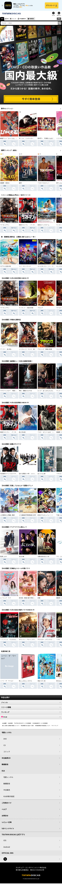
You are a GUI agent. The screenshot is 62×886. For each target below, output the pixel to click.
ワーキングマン (4, 225)
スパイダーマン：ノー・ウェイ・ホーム (49, 266)
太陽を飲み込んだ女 (43, 556)
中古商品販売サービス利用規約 (40, 723)
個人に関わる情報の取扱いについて (11, 725)
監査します (3, 556)
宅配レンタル (8, 777)
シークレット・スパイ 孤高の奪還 (29, 349)
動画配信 (32, 18)
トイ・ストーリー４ (25, 266)
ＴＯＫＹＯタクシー (43, 183)
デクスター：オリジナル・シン (47, 639)
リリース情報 (31, 707)
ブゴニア (40, 307)
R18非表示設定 (8, 796)
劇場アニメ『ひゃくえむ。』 (8, 138)
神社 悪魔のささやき (25, 390)
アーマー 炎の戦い (6, 349)
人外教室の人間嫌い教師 (7, 515)
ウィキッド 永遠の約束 (26, 307)
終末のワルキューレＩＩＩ (45, 515)
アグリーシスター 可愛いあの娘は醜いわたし (14, 390)
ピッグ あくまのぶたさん (45, 390)
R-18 (31, 717)
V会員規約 (10, 723)
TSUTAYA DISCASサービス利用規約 (22, 723)
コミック (14, 18)
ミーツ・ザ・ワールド (6, 681)
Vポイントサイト (8, 828)
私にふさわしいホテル (25, 681)
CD (7, 18)
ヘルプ (4, 809)
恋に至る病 (22, 432)
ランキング (31, 712)
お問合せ (5, 815)
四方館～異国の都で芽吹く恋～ (28, 598)
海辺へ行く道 (41, 681)
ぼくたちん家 (41, 473)
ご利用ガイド (6, 803)
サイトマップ (54, 725)
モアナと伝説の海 (5, 266)
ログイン (59, 15)
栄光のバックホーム (43, 225)
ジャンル (31, 702)
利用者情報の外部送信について (42, 725)
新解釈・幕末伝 (4, 183)
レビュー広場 (6, 822)
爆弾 (20, 183)
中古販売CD (23, 18)
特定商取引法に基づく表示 (27, 725)
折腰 (39, 598)
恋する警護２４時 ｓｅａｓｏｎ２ (29, 473)
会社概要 (4, 723)
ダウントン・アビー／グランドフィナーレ (31, 639)
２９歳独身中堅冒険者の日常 (27, 515)
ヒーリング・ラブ (5, 598)
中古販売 (6, 790)
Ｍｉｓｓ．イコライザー (26, 138)
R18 (59, 18)
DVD (2, 18)
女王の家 (21, 556)
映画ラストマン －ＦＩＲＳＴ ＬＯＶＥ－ (32, 225)
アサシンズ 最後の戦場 (45, 349)
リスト (53, 15)
